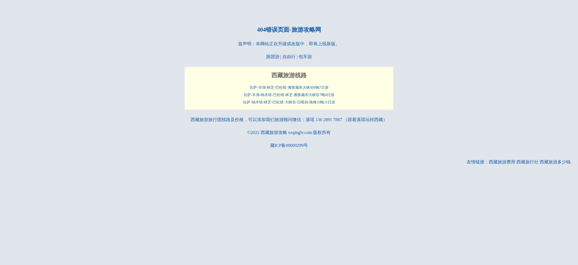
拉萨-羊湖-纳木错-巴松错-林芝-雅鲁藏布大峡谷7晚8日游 (289, 95)
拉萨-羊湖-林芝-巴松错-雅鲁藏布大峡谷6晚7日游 (289, 87)
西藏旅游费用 (502, 162)
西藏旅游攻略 (274, 132)
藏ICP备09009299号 (289, 145)
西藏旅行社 (527, 162)
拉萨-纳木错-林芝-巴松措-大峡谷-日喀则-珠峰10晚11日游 (289, 102)
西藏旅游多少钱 (555, 162)
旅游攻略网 (306, 29)
